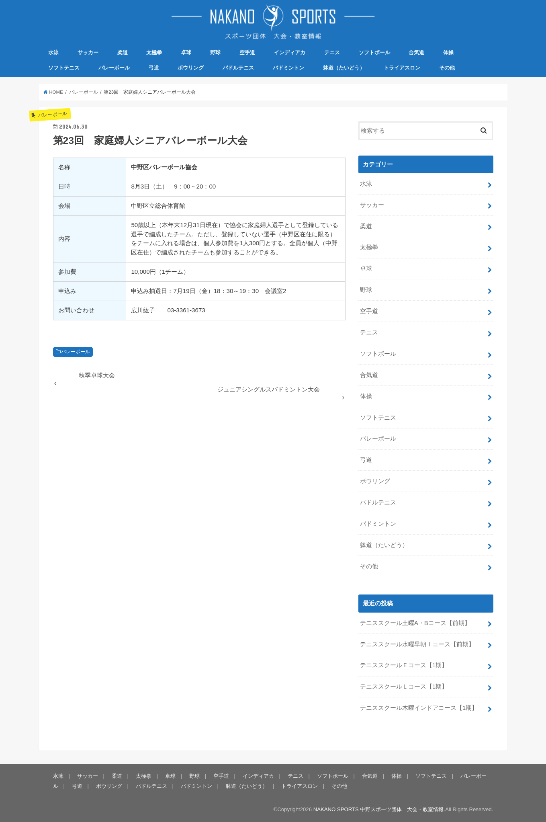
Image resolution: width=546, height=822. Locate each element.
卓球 (186, 52)
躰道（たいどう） (344, 68)
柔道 (122, 52)
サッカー (88, 52)
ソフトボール (374, 52)
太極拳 (154, 52)
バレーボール (114, 68)
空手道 (247, 52)
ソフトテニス (64, 68)
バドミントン (288, 68)
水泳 (53, 52)
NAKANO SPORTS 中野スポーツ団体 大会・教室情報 (378, 809)
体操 (448, 52)
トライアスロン (402, 68)
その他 (447, 68)
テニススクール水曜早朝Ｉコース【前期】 (417, 644)
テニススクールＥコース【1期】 (404, 665)
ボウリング (191, 68)
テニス (332, 52)
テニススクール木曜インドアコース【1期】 (419, 708)
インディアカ (289, 52)
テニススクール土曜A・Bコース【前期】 (415, 623)
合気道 (416, 52)
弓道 (154, 68)
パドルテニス (238, 68)
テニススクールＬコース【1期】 (404, 686)
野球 (215, 52)
